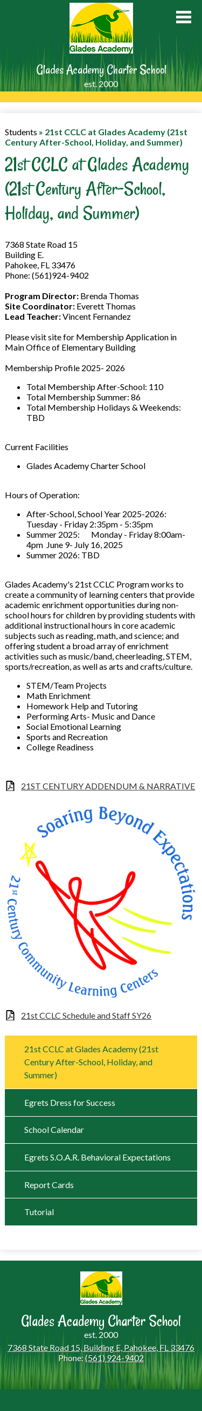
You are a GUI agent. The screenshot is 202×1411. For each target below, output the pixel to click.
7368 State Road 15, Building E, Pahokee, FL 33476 (101, 1347)
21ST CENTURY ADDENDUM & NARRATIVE (108, 786)
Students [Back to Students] (21, 132)
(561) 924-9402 (114, 1358)
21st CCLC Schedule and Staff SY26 (86, 1015)
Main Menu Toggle (183, 17)
